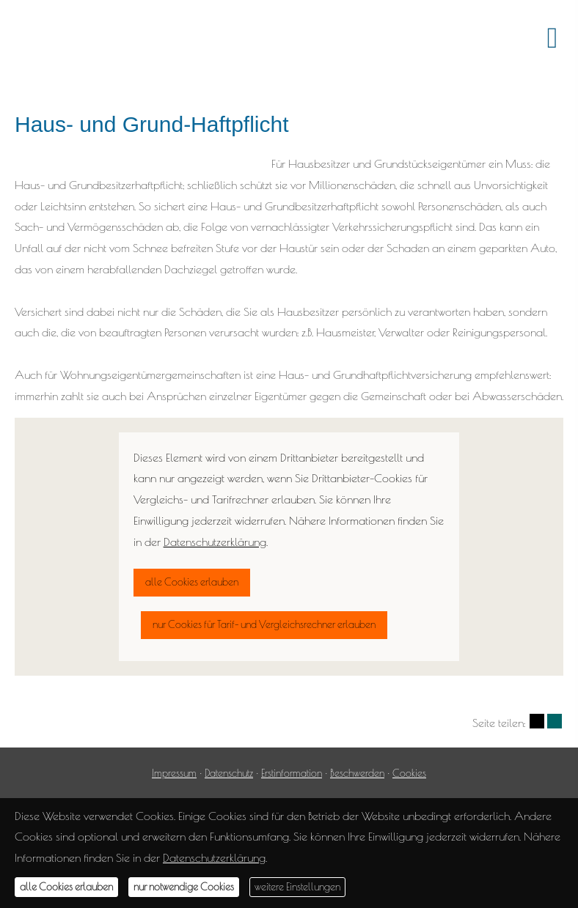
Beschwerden (357, 773)
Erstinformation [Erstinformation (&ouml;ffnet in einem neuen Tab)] (291, 773)
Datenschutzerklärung (214, 857)
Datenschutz (229, 773)
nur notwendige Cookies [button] (183, 887)
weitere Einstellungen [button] (297, 887)
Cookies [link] (409, 773)
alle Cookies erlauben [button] (66, 887)
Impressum (174, 773)
